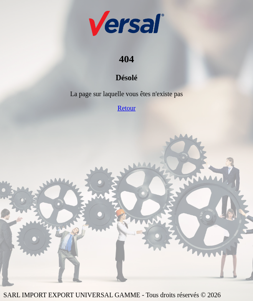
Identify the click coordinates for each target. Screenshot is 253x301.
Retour (126, 108)
